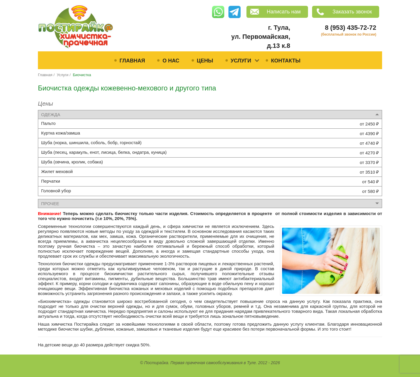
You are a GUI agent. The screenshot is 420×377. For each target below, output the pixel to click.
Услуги (241, 61)
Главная (132, 61)
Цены (205, 61)
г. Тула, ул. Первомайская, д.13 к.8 (260, 36)
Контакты (285, 61)
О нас (170, 61)
